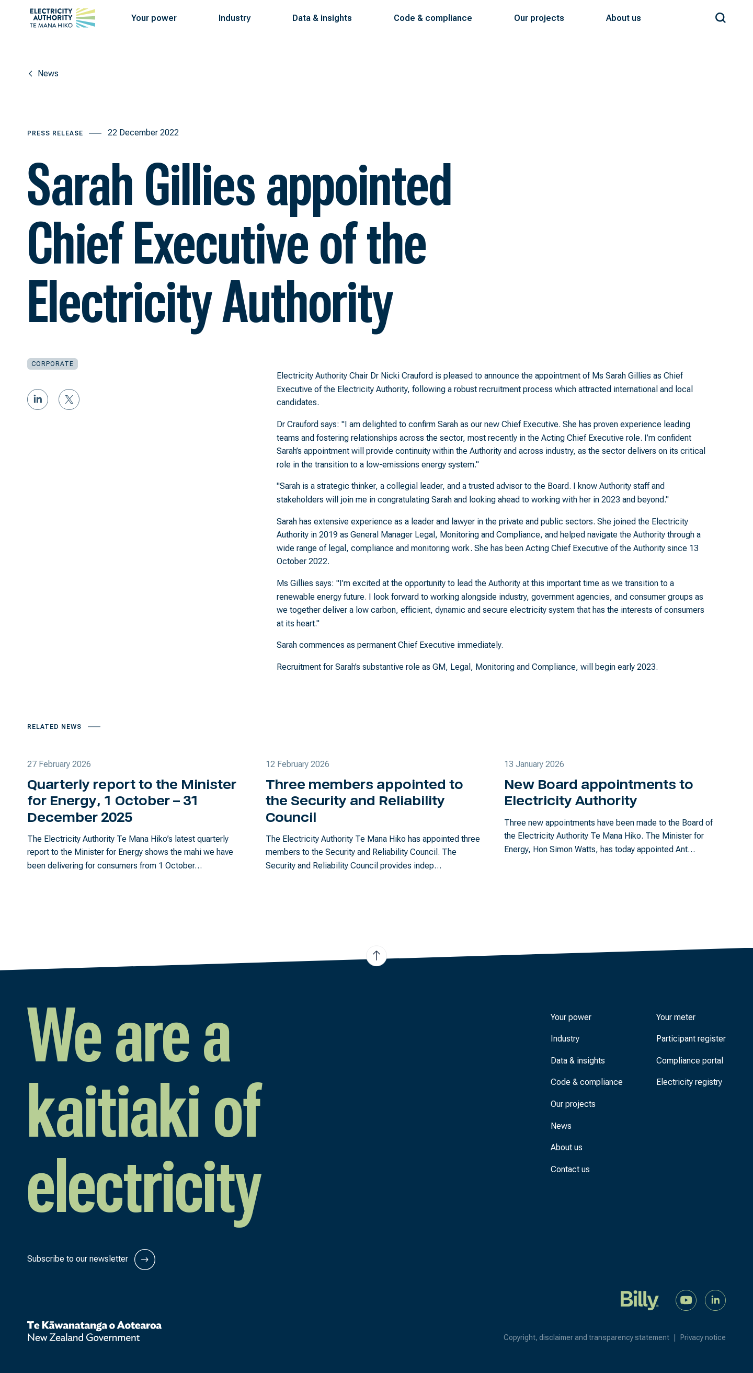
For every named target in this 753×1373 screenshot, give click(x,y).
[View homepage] (62, 18)
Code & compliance (587, 1082)
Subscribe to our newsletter (91, 1259)
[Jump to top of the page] (376, 955)
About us (567, 1147)
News (561, 1126)
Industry (565, 1039)
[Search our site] (720, 16)
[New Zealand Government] (94, 1331)
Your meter (675, 1017)
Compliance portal (689, 1061)
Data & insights (578, 1061)
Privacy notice (703, 1337)
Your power (571, 1017)
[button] (154, 18)
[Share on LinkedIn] (37, 399)
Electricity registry (689, 1082)
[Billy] (640, 1300)
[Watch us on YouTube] (686, 1300)
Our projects (573, 1104)
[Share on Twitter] (69, 399)
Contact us (570, 1169)
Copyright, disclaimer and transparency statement (592, 1337)
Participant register (691, 1039)
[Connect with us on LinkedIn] (715, 1300)
